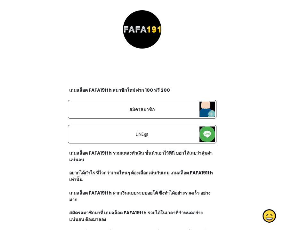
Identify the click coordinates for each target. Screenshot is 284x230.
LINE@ (142, 134)
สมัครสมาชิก (142, 109)
